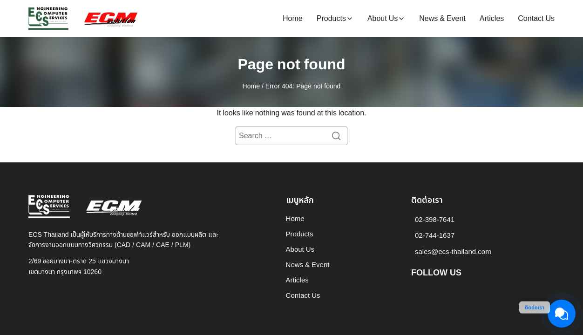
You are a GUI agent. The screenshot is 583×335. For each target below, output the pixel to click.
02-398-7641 (434, 219)
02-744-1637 (434, 235)
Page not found (291, 65)
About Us (382, 18)
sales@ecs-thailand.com (453, 252)
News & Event (442, 18)
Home (293, 18)
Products (331, 18)
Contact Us (536, 18)
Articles (492, 18)
